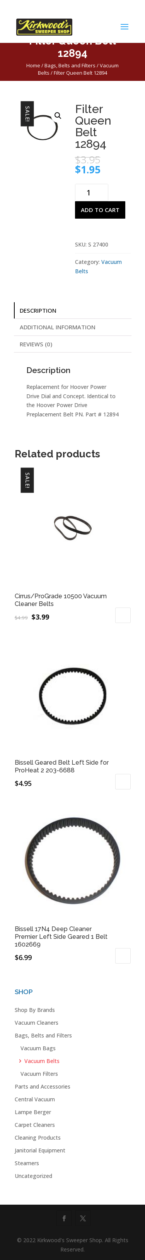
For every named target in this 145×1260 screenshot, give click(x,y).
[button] (58, 116)
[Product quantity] (91, 192)
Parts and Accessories (42, 1086)
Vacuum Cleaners (36, 1022)
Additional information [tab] (58, 327)
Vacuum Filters (39, 1073)
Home (33, 65)
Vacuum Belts (42, 1061)
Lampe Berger (33, 1112)
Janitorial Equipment (40, 1150)
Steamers (27, 1163)
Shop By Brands (35, 1009)
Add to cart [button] (123, 615)
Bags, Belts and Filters (70, 65)
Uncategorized (33, 1176)
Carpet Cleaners (35, 1124)
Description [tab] (38, 310)
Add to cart (100, 210)
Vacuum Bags (38, 1048)
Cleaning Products (38, 1137)
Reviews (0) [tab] (36, 344)
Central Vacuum (35, 1099)
